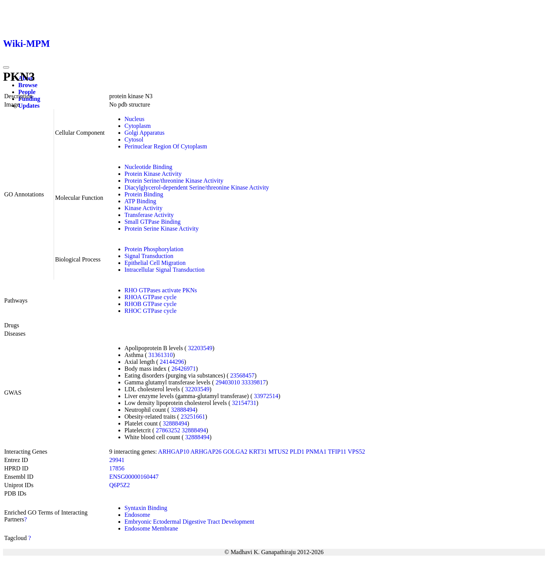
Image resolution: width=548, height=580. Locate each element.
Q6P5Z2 (119, 485)
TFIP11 (337, 451)
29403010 (227, 382)
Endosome (137, 514)
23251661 (193, 416)
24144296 (172, 362)
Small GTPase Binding (152, 221)
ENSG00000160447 (134, 476)
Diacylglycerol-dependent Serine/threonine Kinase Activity (196, 187)
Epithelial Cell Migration (155, 263)
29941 (116, 460)
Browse (27, 85)
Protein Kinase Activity (153, 173)
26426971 (184, 368)
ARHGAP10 (173, 451)
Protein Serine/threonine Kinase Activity (173, 180)
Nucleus (134, 119)
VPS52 (356, 451)
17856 (116, 468)
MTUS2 (278, 451)
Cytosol (133, 139)
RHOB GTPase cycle (150, 304)
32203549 (200, 348)
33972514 (266, 396)
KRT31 (258, 451)
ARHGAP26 (205, 451)
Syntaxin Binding (145, 508)
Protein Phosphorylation (153, 249)
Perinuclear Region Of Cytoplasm (165, 146)
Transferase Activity (149, 215)
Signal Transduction (148, 256)
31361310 (160, 355)
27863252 (168, 430)
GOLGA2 (235, 451)
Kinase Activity (143, 208)
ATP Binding (140, 201)
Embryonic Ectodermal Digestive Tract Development (189, 521)
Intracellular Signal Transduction (164, 269)
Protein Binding (143, 194)
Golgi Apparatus (144, 132)
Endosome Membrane (151, 528)
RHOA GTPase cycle (150, 297)
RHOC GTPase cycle (150, 311)
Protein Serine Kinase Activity (161, 228)
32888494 (183, 409)
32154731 (244, 403)
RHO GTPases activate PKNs (160, 290)
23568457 (242, 375)
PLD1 (297, 451)
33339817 (253, 382)
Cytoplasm (137, 126)
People (26, 92)
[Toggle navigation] (6, 67)
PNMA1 (316, 451)
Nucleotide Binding (148, 167)
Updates (29, 105)
